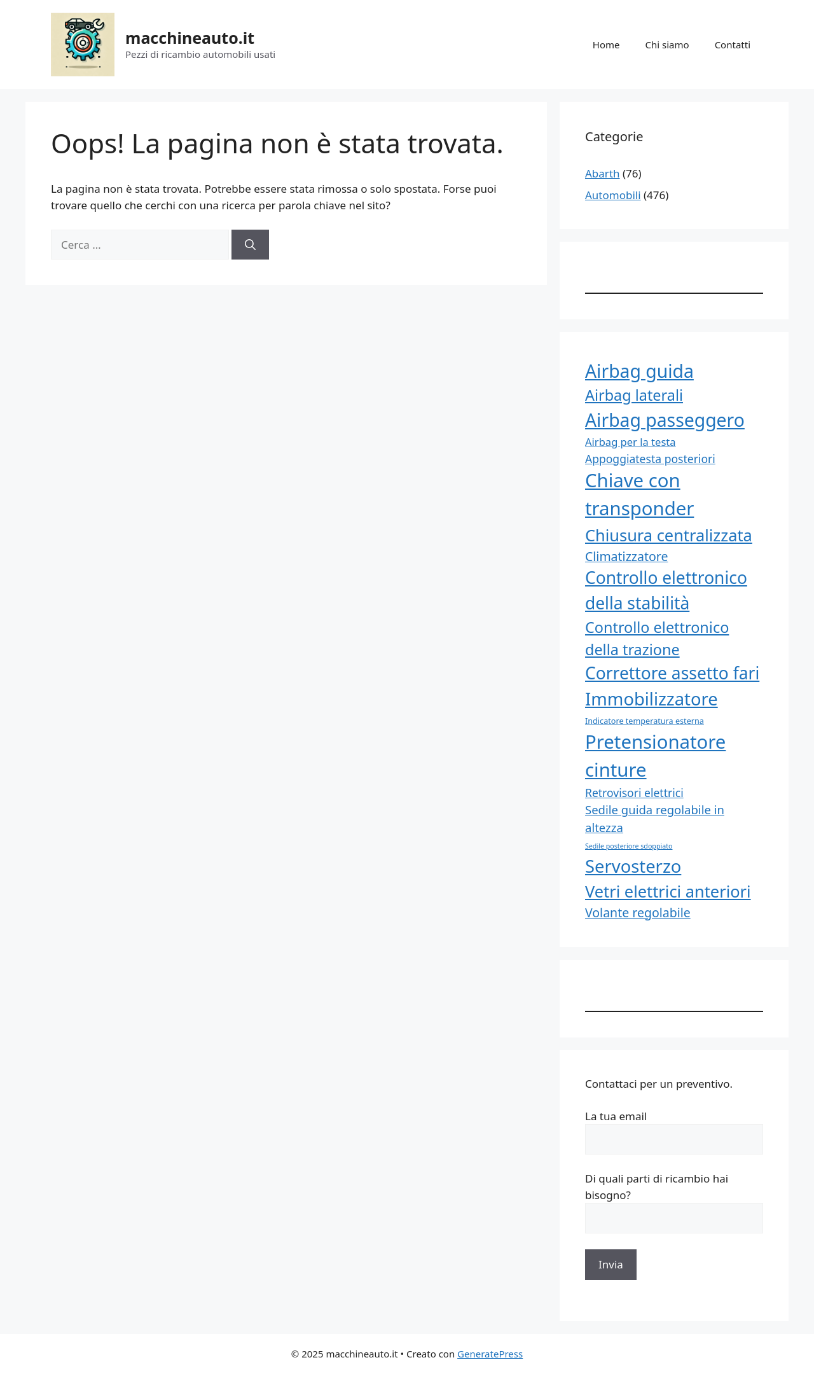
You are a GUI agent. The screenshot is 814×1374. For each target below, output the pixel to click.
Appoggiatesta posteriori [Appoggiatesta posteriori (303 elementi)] (650, 458)
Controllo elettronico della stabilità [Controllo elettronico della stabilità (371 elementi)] (666, 590)
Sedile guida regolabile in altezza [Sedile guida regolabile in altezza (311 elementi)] (654, 818)
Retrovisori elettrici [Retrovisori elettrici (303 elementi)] (634, 792)
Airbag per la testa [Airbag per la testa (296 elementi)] (630, 441)
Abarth (602, 173)
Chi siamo (667, 44)
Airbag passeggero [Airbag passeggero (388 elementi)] (665, 420)
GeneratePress (490, 1353)
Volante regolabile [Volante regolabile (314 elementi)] (638, 912)
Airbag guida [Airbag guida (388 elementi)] (639, 371)
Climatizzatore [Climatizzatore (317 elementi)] (626, 556)
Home (606, 44)
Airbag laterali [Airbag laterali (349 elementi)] (634, 395)
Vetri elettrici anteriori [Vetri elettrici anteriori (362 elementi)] (668, 891)
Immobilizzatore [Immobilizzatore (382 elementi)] (651, 699)
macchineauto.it (189, 37)
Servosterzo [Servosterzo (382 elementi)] (633, 866)
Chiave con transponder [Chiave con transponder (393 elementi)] (639, 494)
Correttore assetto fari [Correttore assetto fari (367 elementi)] (672, 673)
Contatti (732, 44)
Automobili (613, 195)
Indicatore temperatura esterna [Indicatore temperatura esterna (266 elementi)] (644, 720)
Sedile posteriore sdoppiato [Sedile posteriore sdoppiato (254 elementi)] (628, 846)
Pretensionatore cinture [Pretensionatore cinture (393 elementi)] (655, 755)
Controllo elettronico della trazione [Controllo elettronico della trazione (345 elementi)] (657, 638)
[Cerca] (250, 245)
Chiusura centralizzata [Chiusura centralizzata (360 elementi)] (668, 535)
